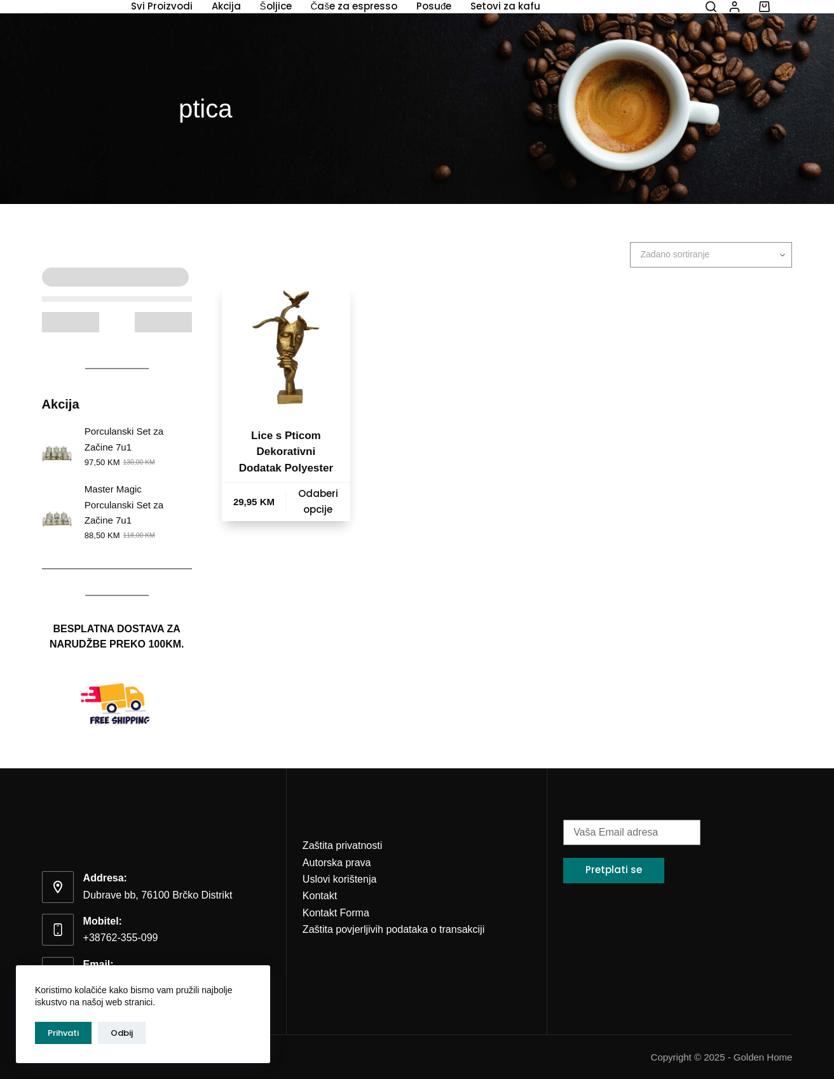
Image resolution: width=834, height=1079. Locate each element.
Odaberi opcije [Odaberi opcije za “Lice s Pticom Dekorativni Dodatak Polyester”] (318, 501)
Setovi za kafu (505, 6)
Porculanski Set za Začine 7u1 (124, 439)
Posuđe (433, 6)
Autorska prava (337, 862)
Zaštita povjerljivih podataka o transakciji (393, 929)
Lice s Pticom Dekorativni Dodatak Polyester (286, 452)
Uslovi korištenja (339, 879)
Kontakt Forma (336, 912)
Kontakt (320, 895)
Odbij (122, 1033)
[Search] (711, 6)
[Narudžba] (711, 255)
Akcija (226, 6)
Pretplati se (613, 869)
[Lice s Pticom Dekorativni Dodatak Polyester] (286, 347)
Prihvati (63, 1033)
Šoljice (276, 6)
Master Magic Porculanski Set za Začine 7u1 (124, 505)
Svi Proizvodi (162, 6)
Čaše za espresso (354, 6)
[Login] (734, 6)
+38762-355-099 (120, 937)
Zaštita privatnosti (342, 845)
